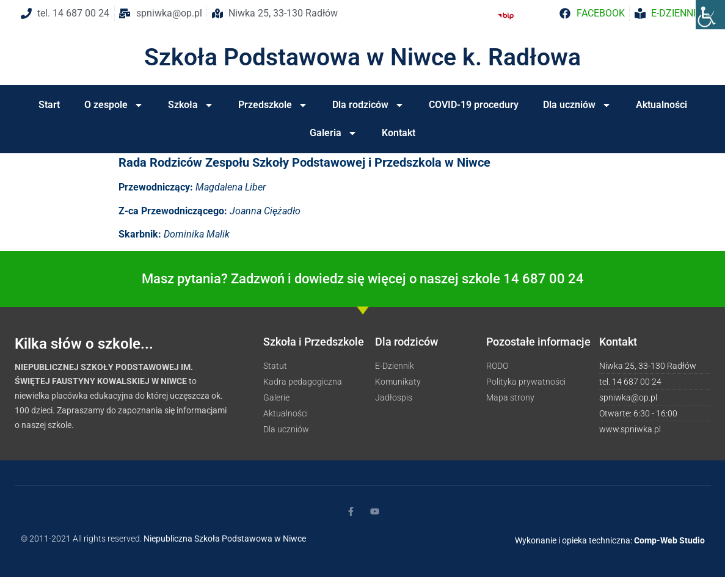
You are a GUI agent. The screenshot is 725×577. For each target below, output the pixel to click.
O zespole (114, 105)
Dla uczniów (577, 105)
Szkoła (191, 105)
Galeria (333, 133)
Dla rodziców (368, 105)
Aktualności (661, 105)
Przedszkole (273, 105)
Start (49, 105)
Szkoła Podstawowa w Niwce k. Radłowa (362, 57)
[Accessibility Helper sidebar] (710, 14)
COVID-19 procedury (474, 105)
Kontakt (398, 133)
